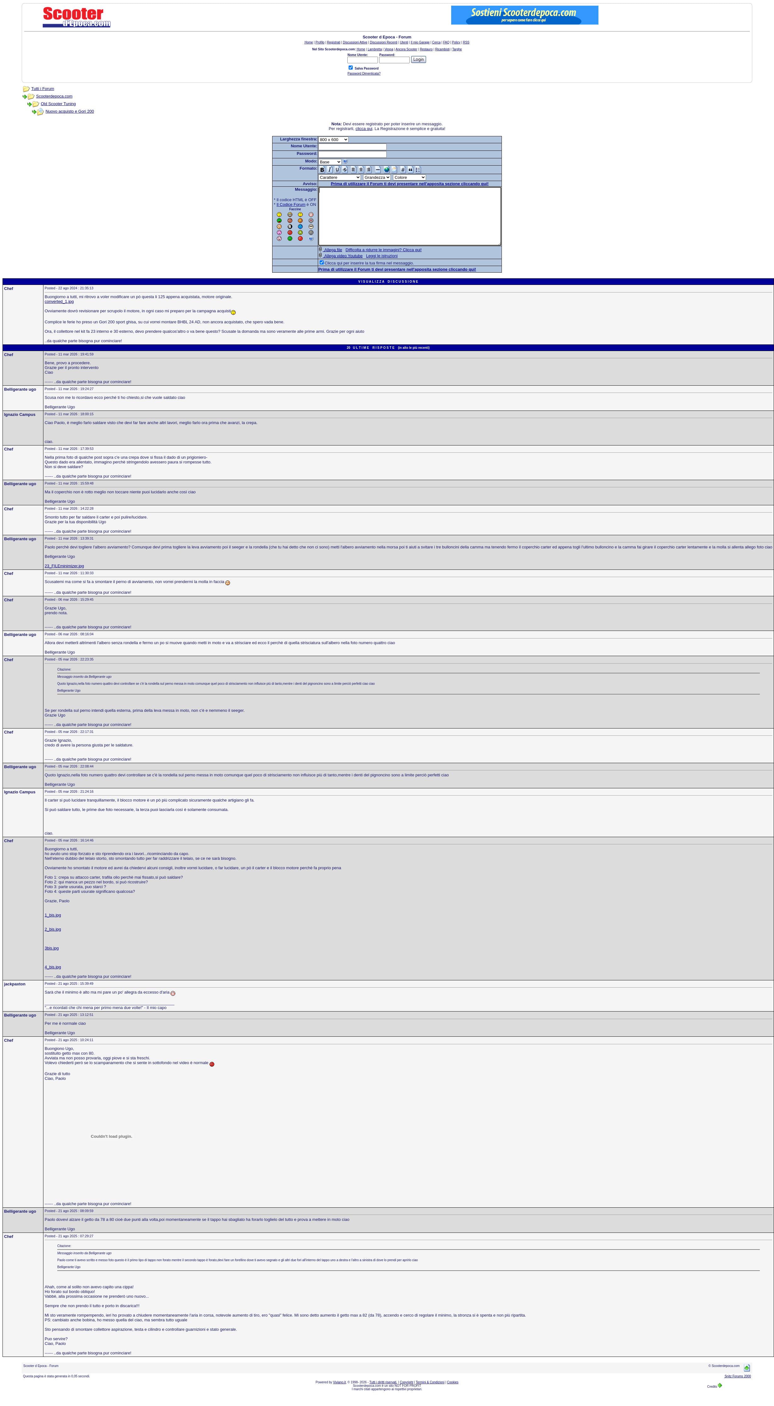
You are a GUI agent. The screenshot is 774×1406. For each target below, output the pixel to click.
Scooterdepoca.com (54, 96)
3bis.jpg (52, 959)
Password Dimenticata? (363, 73)
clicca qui (364, 128)
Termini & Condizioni (430, 1393)
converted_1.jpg (59, 312)
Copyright (406, 1393)
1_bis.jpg (53, 926)
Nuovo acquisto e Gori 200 (70, 111)
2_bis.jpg (53, 940)
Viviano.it (339, 1393)
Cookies (452, 1393)
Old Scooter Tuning (58, 103)
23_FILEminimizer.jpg (64, 577)
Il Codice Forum (280, 204)
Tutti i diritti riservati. (383, 1393)
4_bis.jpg (53, 978)
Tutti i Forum (42, 88)
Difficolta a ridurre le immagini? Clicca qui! (372, 261)
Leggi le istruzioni (370, 267)
